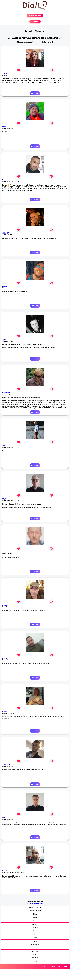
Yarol (4, 339)
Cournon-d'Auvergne (35, 911)
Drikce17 (5, 871)
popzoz (4, 711)
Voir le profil (35, 93)
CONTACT (65, 967)
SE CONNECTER (35, 21)
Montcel (35, 958)
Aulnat (35, 941)
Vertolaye (35, 951)
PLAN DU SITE (56, 967)
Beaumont (35, 924)
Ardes (35, 954)
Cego (4, 127)
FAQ (44, 967)
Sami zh (4, 180)
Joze (35, 948)
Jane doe (5, 73)
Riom (35, 914)
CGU (48, 967)
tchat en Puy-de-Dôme (36, 903)
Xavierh (4, 658)
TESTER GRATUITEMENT (35, 15)
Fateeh (4, 286)
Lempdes (35, 927)
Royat (35, 938)
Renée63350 (6, 392)
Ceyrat (35, 931)
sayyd (4, 552)
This (3, 446)
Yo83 (4, 818)
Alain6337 (5, 233)
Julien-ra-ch (6, 764)
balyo (4, 499)
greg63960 (5, 605)
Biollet (35, 961)
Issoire (35, 917)
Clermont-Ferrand (35, 907)
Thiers (35, 921)
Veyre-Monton (35, 944)
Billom (35, 934)
